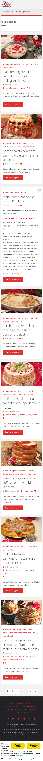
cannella (8, 88)
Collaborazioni (12, 706)
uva (30, 415)
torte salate (30, 147)
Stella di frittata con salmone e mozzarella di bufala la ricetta (19, 558)
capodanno (9, 64)
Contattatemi (29, 706)
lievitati (5, 474)
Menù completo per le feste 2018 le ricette (18, 199)
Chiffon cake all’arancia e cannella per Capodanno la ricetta (21, 403)
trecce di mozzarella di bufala (23, 570)
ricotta (5, 660)
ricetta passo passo (14, 321)
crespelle (17, 318)
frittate (23, 547)
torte (31, 394)
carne (31, 143)
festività (6, 68)
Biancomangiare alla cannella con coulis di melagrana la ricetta (17, 76)
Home (11, 703)
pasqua (22, 474)
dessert (17, 64)
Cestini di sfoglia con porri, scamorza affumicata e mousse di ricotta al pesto (21, 644)
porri (32, 656)
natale (12, 68)
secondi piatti (20, 147)
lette (14, 88)
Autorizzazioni (21, 712)
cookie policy (19, 755)
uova (5, 573)
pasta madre (31, 474)
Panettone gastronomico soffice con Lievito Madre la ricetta (20, 482)
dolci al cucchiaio (32, 64)
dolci (23, 64)
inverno (12, 394)
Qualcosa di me (24, 703)
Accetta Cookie (18, 746)
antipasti (8, 143)
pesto (27, 656)
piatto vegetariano (15, 633)
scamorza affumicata (16, 660)
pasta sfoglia (19, 656)
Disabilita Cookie (33, 746)
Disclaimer (29, 709)
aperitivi (15, 143)
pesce (35, 547)
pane (17, 474)
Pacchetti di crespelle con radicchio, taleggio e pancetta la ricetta (20, 330)
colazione (17, 391)
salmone (8, 570)
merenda (20, 394)
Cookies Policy (13, 709)
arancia (8, 415)
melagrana (21, 88)
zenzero (35, 415)
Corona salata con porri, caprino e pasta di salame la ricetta (20, 155)
